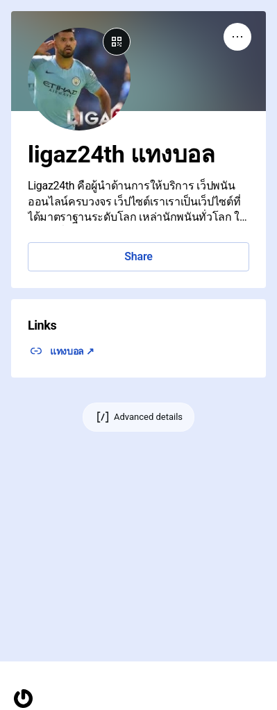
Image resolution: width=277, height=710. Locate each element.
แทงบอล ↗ (72, 351)
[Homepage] (23, 698)
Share (138, 256)
